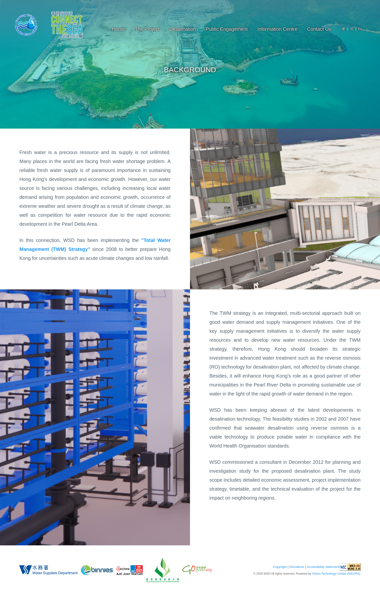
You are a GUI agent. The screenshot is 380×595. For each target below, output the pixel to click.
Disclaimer (296, 567)
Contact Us (319, 29)
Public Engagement (226, 29)
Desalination (182, 29)
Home (118, 29)
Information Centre (277, 29)
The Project (147, 29)
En (360, 29)
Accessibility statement (323, 567)
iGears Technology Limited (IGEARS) (336, 573)
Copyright (280, 567)
